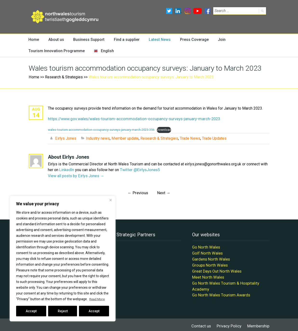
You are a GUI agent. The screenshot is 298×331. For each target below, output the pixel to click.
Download (163, 129)
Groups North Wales (209, 263)
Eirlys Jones (65, 138)
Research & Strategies (63, 77)
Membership (258, 323)
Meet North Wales (207, 275)
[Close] (110, 200)
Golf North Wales (206, 252)
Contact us (203, 323)
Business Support (88, 39)
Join (219, 39)
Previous (138, 192)
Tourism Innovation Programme (55, 51)
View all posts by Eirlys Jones (76, 175)
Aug (36, 109)
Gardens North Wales (210, 258)
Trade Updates (213, 138)
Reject (63, 311)
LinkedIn (66, 169)
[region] (63, 258)
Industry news (98, 138)
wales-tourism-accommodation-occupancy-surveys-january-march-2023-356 (101, 129)
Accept (31, 311)
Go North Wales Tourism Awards (219, 292)
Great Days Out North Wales (215, 269)
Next (163, 192)
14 (35, 115)
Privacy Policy (230, 323)
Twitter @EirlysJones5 (138, 169)
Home (34, 39)
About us (55, 39)
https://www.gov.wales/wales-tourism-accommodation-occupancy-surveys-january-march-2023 (128, 119)
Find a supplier (125, 39)
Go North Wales (205, 246)
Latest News (158, 39)
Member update (124, 138)
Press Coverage (192, 39)
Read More (97, 299)
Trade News (189, 138)
